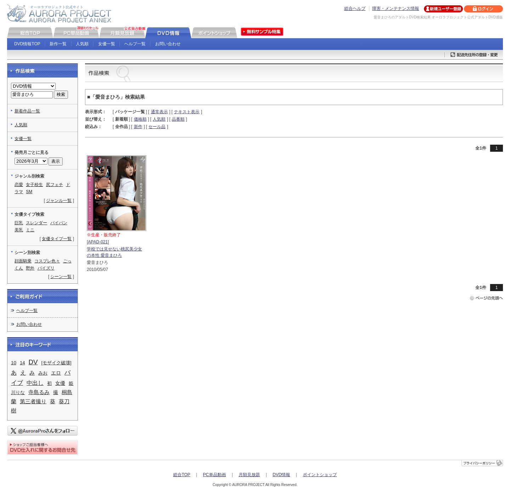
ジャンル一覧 (59, 200)
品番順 (178, 119)
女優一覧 (106, 43)
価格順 (140, 119)
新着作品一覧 (27, 111)
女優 (60, 383)
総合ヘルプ (355, 8)
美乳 (19, 229)
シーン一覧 (61, 276)
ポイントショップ (320, 474)
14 (22, 362)
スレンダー (36, 222)
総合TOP (181, 474)
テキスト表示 (186, 111)
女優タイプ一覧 (57, 238)
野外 (30, 268)
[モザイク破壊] (56, 362)
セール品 (156, 126)
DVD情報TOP (27, 43)
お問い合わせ (168, 43)
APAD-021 (98, 241)
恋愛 (19, 184)
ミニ (30, 229)
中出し (35, 383)
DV (33, 362)
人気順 (82, 43)
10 (13, 362)
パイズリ (46, 268)
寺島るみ (39, 392)
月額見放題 (249, 474)
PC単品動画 (214, 474)
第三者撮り (33, 401)
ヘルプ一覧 (135, 43)
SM (29, 191)
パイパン (58, 222)
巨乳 (19, 222)
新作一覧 (58, 43)
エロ (56, 373)
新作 (138, 126)
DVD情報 (281, 474)
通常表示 (159, 111)
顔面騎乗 (23, 261)
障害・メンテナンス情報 (395, 8)
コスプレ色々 (47, 261)
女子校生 (34, 184)
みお (42, 373)
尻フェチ (54, 184)
